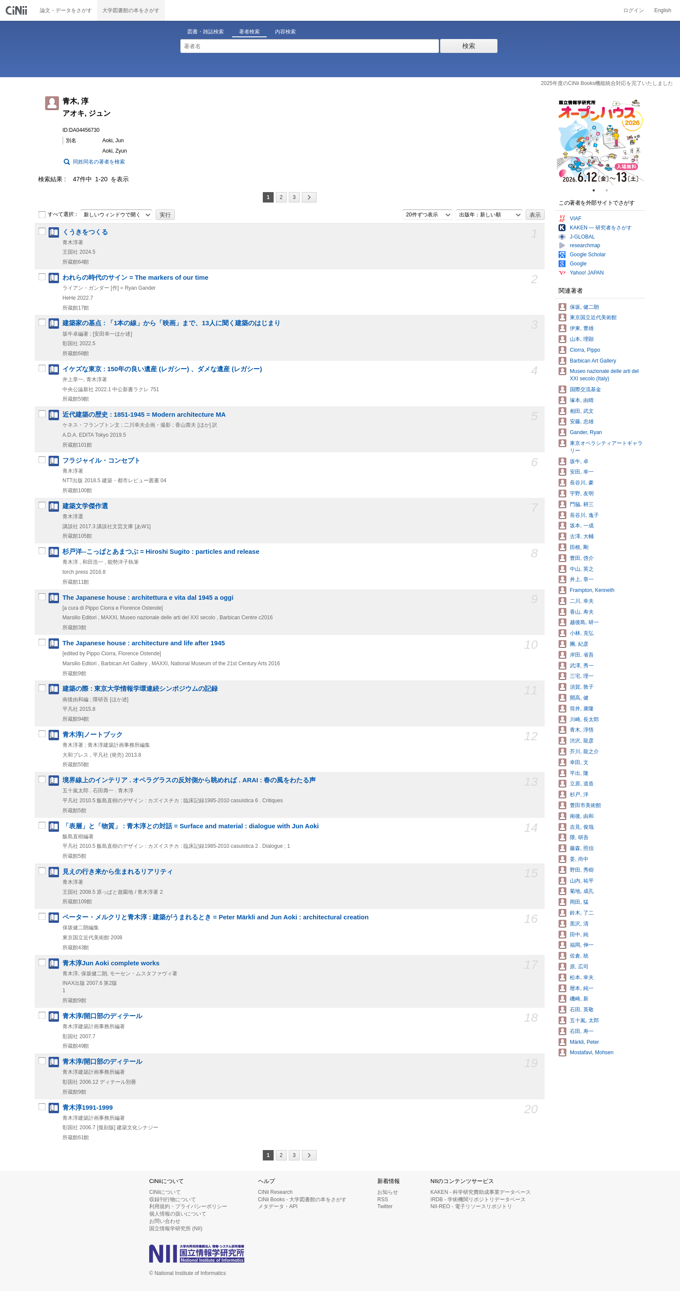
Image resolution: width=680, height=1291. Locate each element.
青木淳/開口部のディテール (102, 1016)
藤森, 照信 (582, 848)
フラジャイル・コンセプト (101, 460)
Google (578, 264)
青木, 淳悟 (582, 730)
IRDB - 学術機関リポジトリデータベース (478, 1199)
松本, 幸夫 (582, 977)
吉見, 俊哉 (582, 827)
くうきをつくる (85, 232)
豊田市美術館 (585, 805)
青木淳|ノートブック (92, 734)
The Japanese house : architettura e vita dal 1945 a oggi (147, 597)
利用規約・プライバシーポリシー (188, 1206)
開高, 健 (579, 698)
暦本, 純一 (582, 988)
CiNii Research (275, 1192)
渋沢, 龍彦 (582, 741)
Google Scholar (588, 255)
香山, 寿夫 (582, 612)
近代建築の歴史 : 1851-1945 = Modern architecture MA (144, 414)
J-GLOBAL (582, 237)
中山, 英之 (582, 569)
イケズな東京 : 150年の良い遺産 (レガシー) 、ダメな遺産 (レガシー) (162, 369)
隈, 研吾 (579, 837)
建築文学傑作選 (85, 506)
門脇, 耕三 (582, 504)
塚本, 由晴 (582, 400)
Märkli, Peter (584, 1042)
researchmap (585, 245)
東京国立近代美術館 (593, 317)
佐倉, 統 (579, 956)
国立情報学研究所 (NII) (176, 1229)
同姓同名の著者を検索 (99, 162)
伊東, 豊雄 (582, 328)
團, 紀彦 (579, 644)
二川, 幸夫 (582, 601)
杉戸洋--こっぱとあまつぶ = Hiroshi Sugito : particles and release (160, 551)
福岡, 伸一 (582, 945)
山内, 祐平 (582, 881)
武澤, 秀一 (582, 666)
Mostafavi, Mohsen (592, 1052)
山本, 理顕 (582, 339)
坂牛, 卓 (579, 461)
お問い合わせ (164, 1221)
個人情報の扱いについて (177, 1214)
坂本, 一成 (582, 526)
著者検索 (249, 32)
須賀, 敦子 (582, 687)
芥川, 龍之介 (584, 751)
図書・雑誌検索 (205, 32)
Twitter (384, 1206)
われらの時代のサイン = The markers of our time (135, 277)
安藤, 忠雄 (582, 421)
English (662, 10)
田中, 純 (579, 934)
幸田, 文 (579, 762)
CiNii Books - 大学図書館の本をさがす (302, 1199)
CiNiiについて (165, 1192)
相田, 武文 (582, 411)
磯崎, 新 (579, 999)
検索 (468, 45)
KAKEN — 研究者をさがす (601, 228)
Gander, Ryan (586, 432)
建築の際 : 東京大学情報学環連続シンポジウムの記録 (140, 688)
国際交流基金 (585, 389)
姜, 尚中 (579, 859)
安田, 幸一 (582, 472)
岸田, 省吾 (582, 655)
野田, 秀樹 (582, 870)
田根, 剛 (579, 547)
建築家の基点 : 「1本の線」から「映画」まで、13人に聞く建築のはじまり (171, 323)
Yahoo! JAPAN (587, 273)
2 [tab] (610, 190)
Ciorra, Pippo (585, 350)
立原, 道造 (582, 784)
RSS (382, 1199)
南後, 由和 (582, 816)
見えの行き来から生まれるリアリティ (117, 871)
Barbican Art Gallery (593, 361)
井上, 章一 (582, 579)
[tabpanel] (600, 141)
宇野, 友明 (582, 493)
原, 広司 (579, 967)
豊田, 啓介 (582, 558)
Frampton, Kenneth (592, 590)
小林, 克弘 (582, 633)
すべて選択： (58, 215)
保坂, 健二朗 (584, 307)
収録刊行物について (172, 1199)
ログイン (633, 10)
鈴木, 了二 (582, 913)
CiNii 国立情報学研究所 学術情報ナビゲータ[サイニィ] (17, 10)
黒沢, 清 (579, 924)
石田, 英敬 (582, 1010)
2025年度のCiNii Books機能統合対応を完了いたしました (607, 83)
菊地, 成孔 (582, 891)
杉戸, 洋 (579, 794)
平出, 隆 (579, 773)
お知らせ (387, 1192)
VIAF (576, 219)
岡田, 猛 (579, 902)
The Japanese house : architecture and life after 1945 (143, 643)
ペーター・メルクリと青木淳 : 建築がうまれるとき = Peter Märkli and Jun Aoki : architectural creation (215, 917)
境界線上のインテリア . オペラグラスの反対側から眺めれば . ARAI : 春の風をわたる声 (189, 780)
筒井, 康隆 (582, 709)
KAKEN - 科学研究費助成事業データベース (481, 1192)
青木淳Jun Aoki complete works (111, 963)
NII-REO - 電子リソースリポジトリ (471, 1206)
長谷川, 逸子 (584, 515)
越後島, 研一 (584, 622)
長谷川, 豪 (582, 483)
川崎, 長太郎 (584, 719)
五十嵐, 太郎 (584, 1020)
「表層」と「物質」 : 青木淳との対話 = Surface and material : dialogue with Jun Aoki (190, 826)
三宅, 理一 (582, 676)
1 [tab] (597, 190)
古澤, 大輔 (582, 536)
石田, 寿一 (582, 1031)
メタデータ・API (278, 1206)
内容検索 (285, 32)
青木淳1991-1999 (87, 1107)
